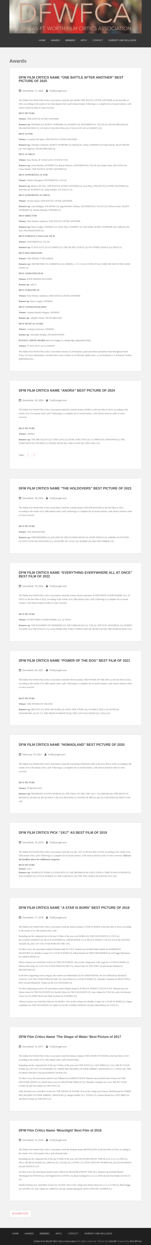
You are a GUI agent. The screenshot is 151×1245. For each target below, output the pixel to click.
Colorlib (112, 1241)
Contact (98, 40)
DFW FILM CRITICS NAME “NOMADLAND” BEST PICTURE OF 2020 (72, 745)
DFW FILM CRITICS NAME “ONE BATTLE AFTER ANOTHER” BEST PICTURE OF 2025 (71, 79)
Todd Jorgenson (58, 90)
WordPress (136, 1241)
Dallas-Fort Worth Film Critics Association (55, 1241)
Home (42, 40)
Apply (84, 40)
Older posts (20, 1213)
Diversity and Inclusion (122, 40)
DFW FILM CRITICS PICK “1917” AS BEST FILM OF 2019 (63, 832)
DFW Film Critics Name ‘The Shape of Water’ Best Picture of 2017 (70, 1037)
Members (70, 40)
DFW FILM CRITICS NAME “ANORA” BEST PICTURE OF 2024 (67, 390)
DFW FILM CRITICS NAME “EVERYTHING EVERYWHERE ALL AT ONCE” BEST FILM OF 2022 (75, 574)
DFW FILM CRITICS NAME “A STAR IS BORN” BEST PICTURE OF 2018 (74, 908)
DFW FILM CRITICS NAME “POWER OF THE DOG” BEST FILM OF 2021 (74, 660)
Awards (55, 40)
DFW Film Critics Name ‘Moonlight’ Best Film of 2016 (60, 1130)
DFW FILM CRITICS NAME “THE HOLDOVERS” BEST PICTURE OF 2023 (75, 488)
